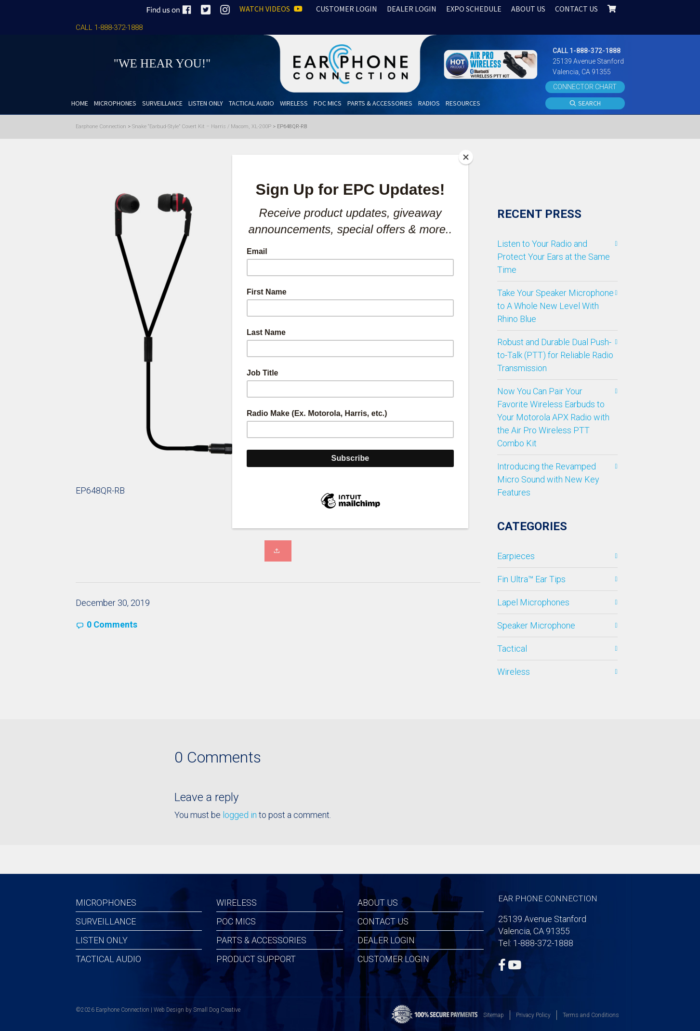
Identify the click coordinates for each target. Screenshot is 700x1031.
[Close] (466, 157)
